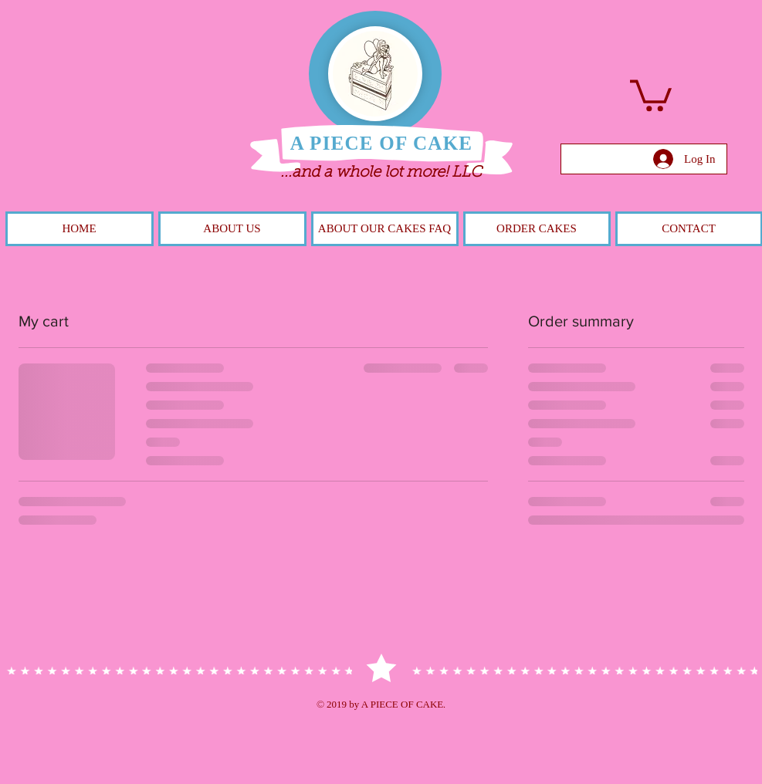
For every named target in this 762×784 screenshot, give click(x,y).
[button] (651, 93)
